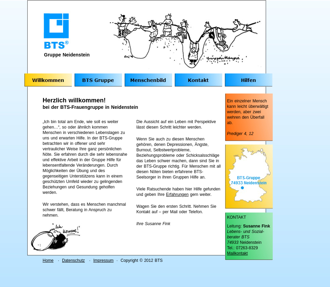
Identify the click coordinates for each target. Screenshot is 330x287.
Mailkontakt (237, 253)
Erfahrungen (177, 194)
